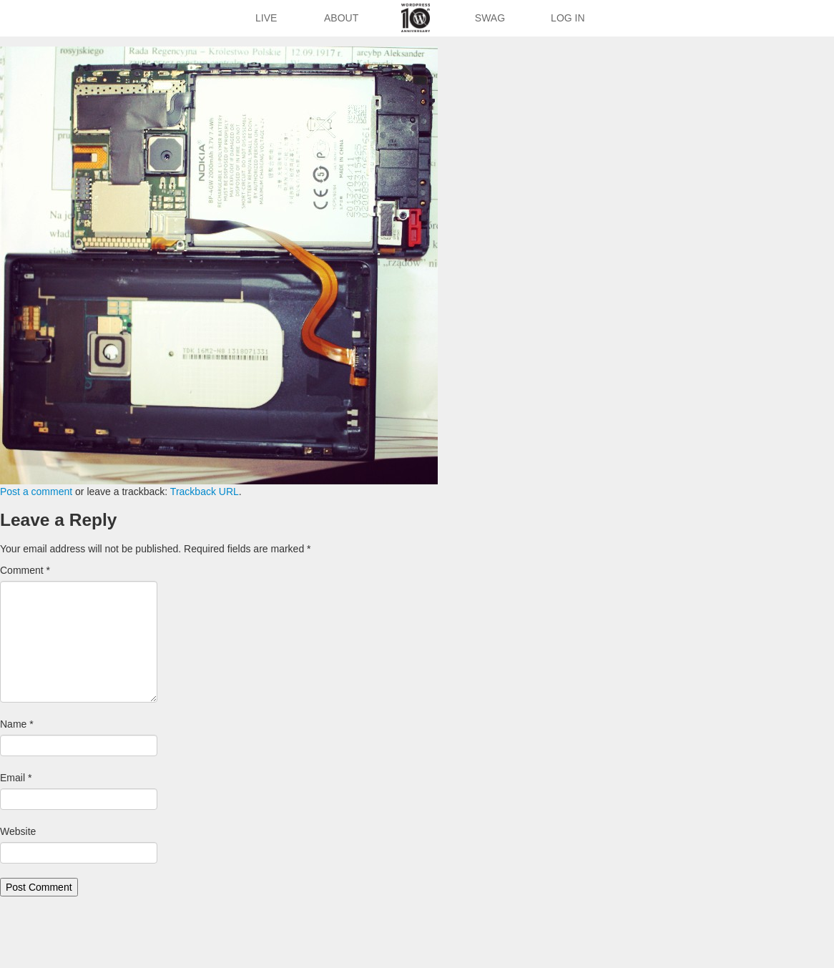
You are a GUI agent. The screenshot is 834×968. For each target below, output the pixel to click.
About (341, 18)
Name (17, 724)
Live (266, 18)
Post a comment (36, 491)
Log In (567, 18)
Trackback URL (204, 491)
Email (15, 777)
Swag (490, 18)
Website (18, 831)
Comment (25, 570)
